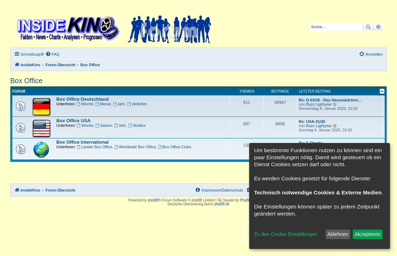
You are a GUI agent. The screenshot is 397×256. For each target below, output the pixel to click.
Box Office (26, 81)
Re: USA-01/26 (312, 121)
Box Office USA (73, 120)
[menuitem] (52, 54)
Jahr (119, 104)
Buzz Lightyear (319, 104)
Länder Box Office (94, 147)
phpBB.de (221, 204)
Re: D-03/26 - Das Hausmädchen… (330, 100)
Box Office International (82, 142)
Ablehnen (337, 234)
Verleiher (137, 104)
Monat (103, 104)
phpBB (153, 200)
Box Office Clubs (174, 147)
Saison (103, 125)
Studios (137, 125)
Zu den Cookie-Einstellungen (285, 234)
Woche (85, 104)
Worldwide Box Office (135, 147)
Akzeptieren (367, 234)
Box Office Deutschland (82, 99)
